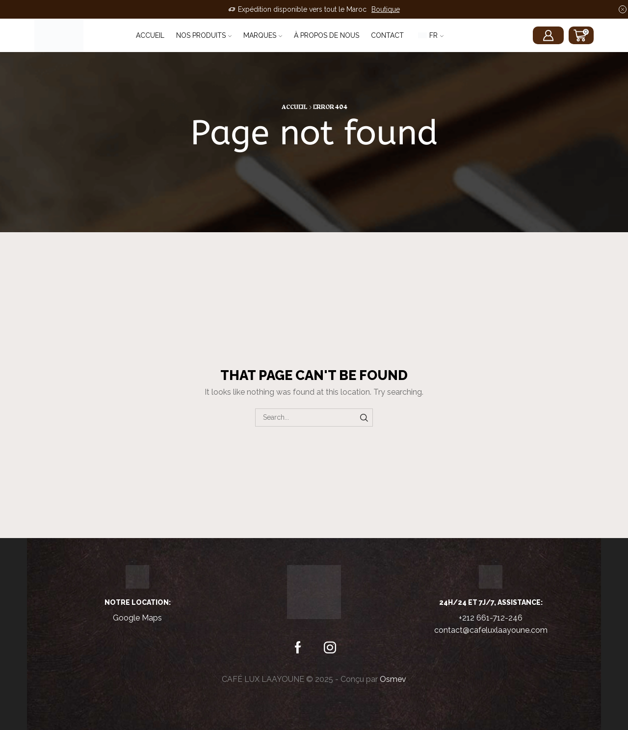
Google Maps (137, 617)
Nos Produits (204, 35)
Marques (262, 35)
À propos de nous (326, 35)
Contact (387, 35)
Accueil (150, 35)
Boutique (385, 9)
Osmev (393, 679)
